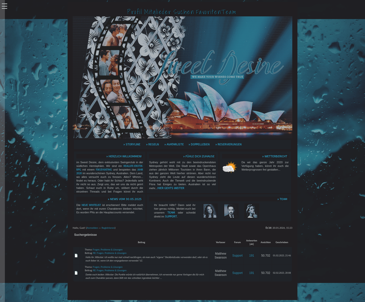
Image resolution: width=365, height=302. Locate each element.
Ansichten (266, 242)
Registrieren (108, 227)
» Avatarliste (174, 144)
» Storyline (131, 144)
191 (251, 255)
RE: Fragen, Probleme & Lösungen (110, 253)
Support (171, 216)
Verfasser (220, 242)
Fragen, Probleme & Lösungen (108, 249)
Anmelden (92, 227)
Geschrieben (281, 242)
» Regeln (152, 144)
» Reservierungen (228, 144)
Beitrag (141, 242)
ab (251, 244)
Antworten (251, 240)
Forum (237, 242)
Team (171, 212)
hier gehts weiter (170, 188)
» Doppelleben (199, 144)
